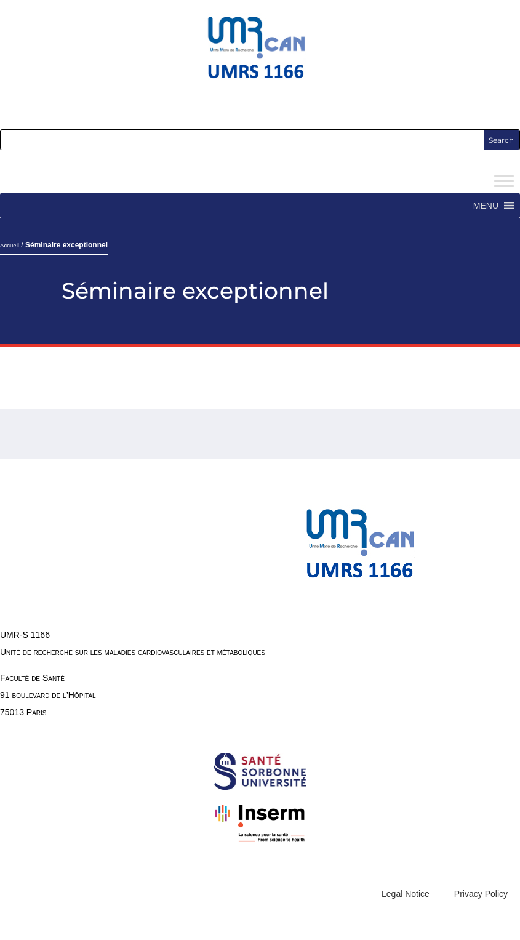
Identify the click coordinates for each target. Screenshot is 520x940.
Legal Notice (406, 894)
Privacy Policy (481, 894)
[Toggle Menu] (504, 181)
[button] (485, 205)
